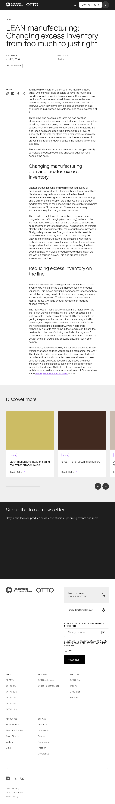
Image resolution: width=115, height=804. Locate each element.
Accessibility (12, 797)
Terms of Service (14, 793)
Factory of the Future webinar (51, 374)
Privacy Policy (12, 789)
